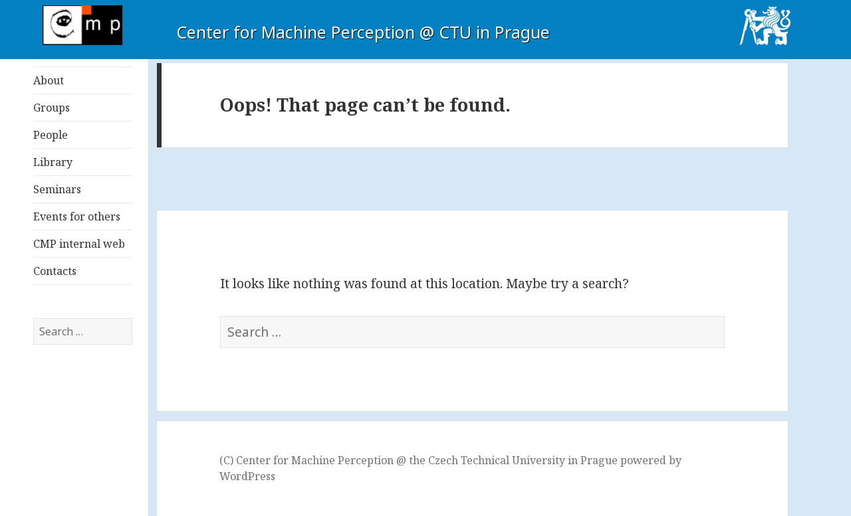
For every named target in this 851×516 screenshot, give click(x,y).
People (50, 135)
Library (52, 162)
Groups (51, 107)
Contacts (54, 271)
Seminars (57, 189)
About (48, 80)
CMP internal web (79, 243)
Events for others (76, 216)
